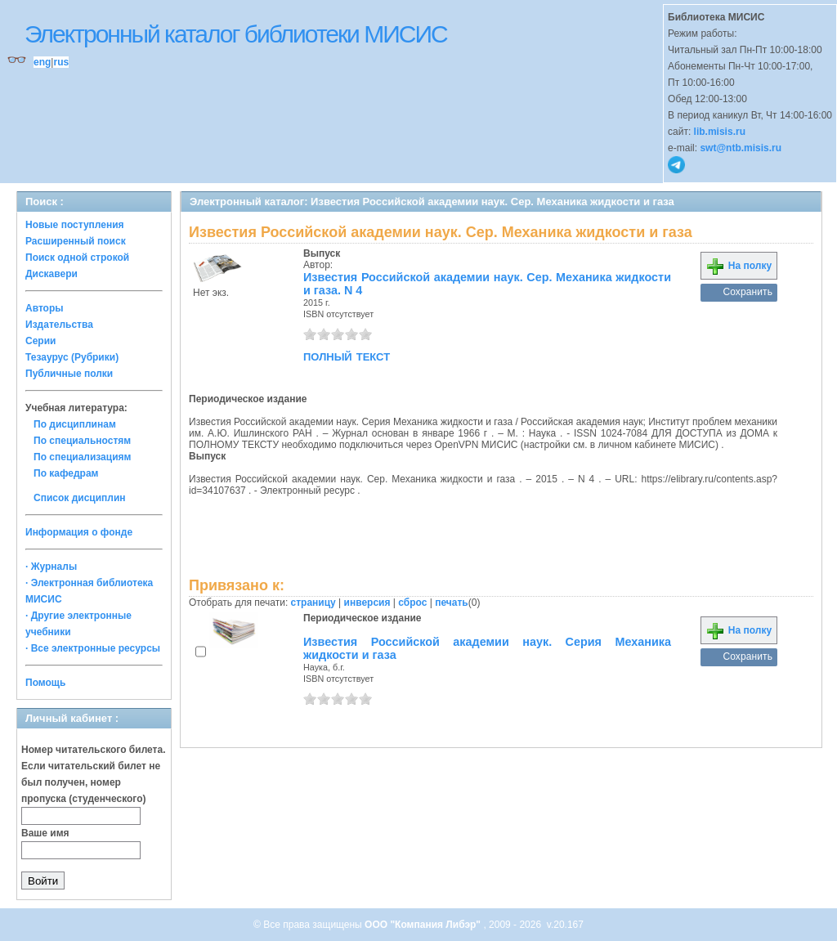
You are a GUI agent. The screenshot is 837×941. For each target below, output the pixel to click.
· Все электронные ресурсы (92, 648)
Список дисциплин (80, 498)
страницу (313, 602)
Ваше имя (45, 833)
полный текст (346, 355)
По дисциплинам (75, 424)
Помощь (45, 682)
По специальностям (82, 440)
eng (42, 62)
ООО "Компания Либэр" (424, 924)
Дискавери (51, 274)
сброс (412, 602)
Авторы (44, 308)
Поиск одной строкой (77, 257)
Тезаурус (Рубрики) (72, 357)
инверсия (367, 602)
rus (61, 62)
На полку (738, 265)
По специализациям (82, 457)
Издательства (59, 324)
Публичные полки (69, 373)
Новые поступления (74, 225)
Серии (40, 341)
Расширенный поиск (75, 241)
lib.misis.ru (719, 131)
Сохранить (747, 292)
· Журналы (51, 566)
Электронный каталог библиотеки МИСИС (236, 33)
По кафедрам (66, 473)
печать (451, 602)
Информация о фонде (78, 532)
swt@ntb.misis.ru (740, 148)
